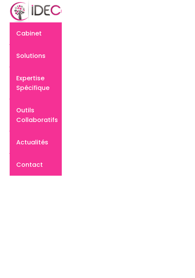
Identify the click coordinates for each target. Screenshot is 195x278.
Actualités (32, 142)
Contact (29, 164)
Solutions (31, 55)
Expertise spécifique (32, 83)
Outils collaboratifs (37, 115)
